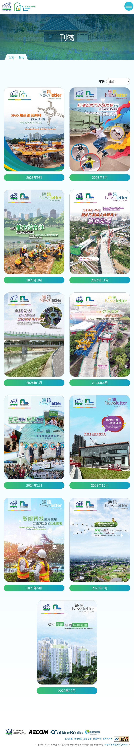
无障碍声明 (107, 739)
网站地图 (78, 739)
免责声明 (97, 739)
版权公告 (87, 739)
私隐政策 (69, 739)
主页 (11, 57)
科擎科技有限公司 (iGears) (116, 745)
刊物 (21, 57)
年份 (102, 81)
